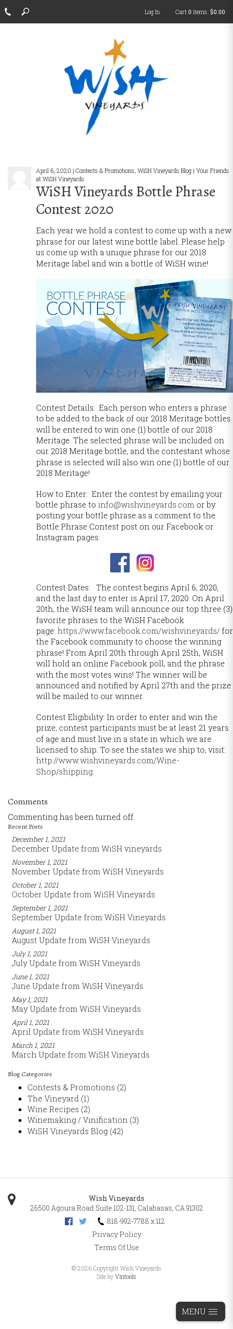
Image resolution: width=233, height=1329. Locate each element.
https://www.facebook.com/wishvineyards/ (139, 631)
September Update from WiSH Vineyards (89, 917)
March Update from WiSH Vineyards (81, 1054)
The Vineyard (58, 1098)
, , (116, 1208)
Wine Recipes (58, 1109)
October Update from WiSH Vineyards (83, 894)
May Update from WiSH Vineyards (76, 1009)
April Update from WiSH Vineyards (78, 1031)
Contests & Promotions (76, 1087)
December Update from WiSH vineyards (87, 848)
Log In (152, 12)
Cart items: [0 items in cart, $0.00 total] (200, 12)
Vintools (125, 1276)
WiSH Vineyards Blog (75, 1131)
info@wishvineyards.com (146, 504)
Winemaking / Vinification (83, 1120)
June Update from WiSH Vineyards (77, 986)
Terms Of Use (117, 1247)
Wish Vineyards (116, 1198)
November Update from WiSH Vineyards (88, 871)
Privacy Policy (116, 1234)
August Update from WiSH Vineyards (81, 940)
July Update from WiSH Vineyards (76, 963)
